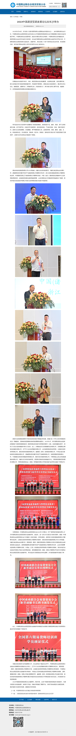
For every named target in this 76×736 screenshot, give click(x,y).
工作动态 (16, 16)
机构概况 (18, 11)
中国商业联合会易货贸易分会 (23, 707)
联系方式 (54, 699)
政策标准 (33, 11)
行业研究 (48, 11)
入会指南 (51, 3)
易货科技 (40, 11)
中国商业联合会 (57, 3)
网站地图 (38, 699)
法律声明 (46, 699)
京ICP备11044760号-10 (41, 732)
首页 (12, 11)
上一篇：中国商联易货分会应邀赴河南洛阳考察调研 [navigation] (26, 690)
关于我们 (21, 699)
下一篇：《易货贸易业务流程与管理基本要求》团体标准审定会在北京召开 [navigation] (32, 693)
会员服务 (55, 11)
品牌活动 (62, 11)
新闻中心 (26, 11)
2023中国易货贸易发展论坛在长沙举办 (38, 21)
